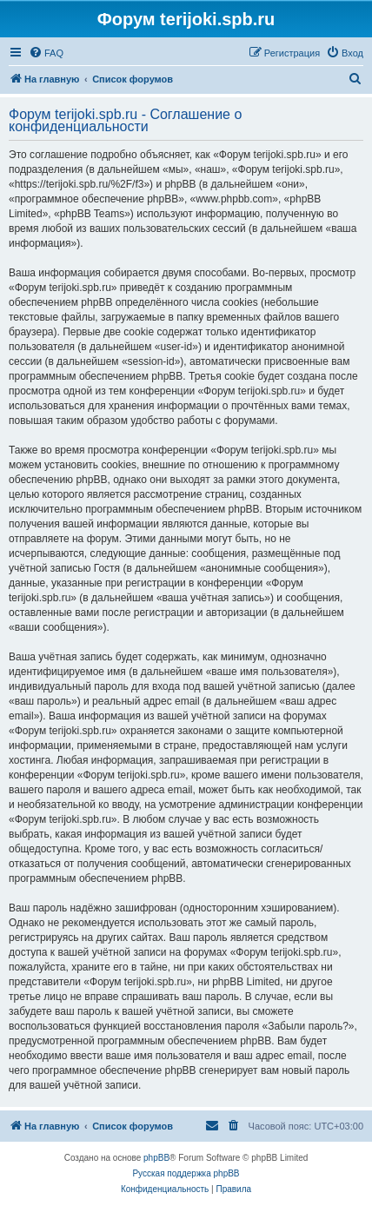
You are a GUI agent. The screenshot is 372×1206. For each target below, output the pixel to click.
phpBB (156, 1158)
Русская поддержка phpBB (185, 1173)
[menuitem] (46, 53)
